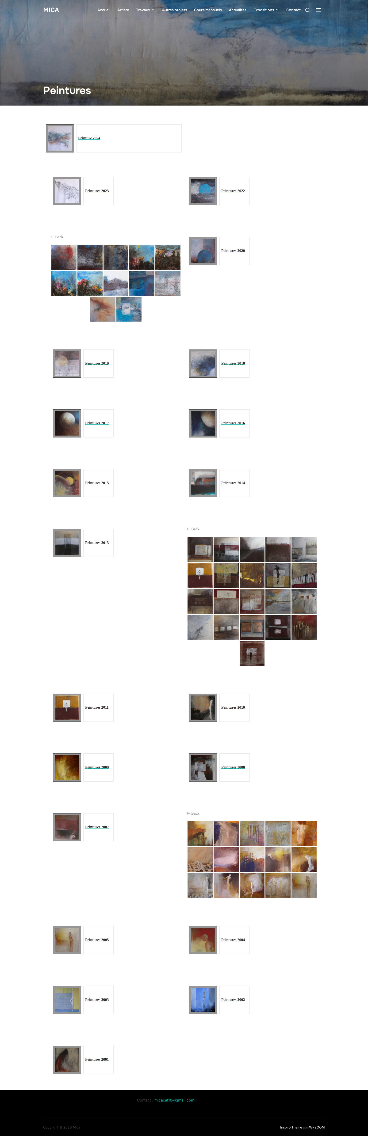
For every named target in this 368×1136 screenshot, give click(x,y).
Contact (293, 10)
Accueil (103, 10)
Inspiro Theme (291, 1127)
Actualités (237, 10)
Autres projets (174, 10)
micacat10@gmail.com (174, 1100)
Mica (51, 10)
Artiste (123, 10)
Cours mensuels (208, 10)
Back (56, 237)
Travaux (145, 10)
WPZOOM (317, 1127)
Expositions (266, 10)
